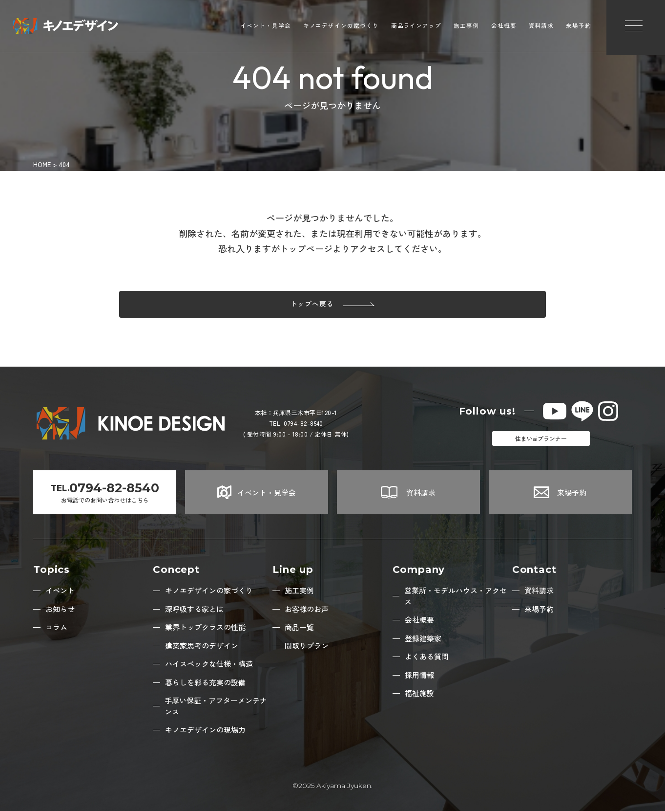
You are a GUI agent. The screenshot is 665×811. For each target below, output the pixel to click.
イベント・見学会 (265, 27)
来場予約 (578, 27)
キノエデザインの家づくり (341, 27)
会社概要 (504, 27)
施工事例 (466, 27)
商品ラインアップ (416, 27)
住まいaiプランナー (541, 438)
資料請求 (541, 27)
